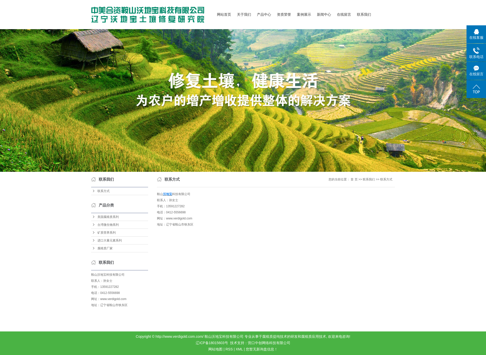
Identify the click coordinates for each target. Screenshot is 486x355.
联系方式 (103, 191)
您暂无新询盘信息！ (262, 349)
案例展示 (304, 14)
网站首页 (224, 14)
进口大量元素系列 (109, 240)
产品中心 (264, 14)
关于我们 (244, 14)
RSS (229, 349)
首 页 (354, 179)
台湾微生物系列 (108, 225)
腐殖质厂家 (105, 248)
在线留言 (344, 14)
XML (239, 349)
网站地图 (215, 349)
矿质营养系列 (106, 232)
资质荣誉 (284, 14)
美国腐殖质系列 (108, 217)
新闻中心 (324, 14)
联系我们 (364, 14)
